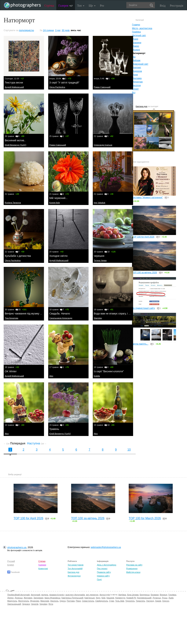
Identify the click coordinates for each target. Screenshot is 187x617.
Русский (11, 561)
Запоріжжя (38, 598)
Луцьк (164, 598)
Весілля (136, 85)
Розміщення (132, 568)
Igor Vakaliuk (99, 203)
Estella (97, 376)
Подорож (137, 71)
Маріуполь (12, 601)
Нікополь (54, 601)
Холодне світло (58, 255)
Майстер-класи (133, 572)
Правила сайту (104, 572)
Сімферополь (101, 601)
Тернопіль (130, 601)
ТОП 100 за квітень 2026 (144, 272)
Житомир (28, 598)
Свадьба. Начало (59, 313)
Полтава (71, 601)
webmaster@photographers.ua (106, 547)
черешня (99, 255)
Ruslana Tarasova (13, 203)
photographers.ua (16, 547)
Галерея (65, 5)
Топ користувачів (75, 565)
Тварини (136, 42)
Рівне (78, 601)
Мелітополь (23, 601)
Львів (170, 598)
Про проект (102, 568)
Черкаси (26, 604)
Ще (92, 5)
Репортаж (137, 81)
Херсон (165, 601)
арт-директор (92, 595)
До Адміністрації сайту (143, 308)
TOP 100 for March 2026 (145, 518)
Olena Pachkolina (57, 87)
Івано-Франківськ (52, 598)
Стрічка (49, 5)
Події (99, 579)
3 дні (57, 30)
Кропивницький (144, 598)
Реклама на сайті (134, 565)
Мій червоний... (58, 198)
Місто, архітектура (142, 28)
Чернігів (34, 604)
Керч (98, 598)
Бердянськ (145, 595)
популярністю (26, 30)
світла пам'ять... (140, 344)
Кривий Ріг (131, 598)
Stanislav (98, 318)
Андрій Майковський (14, 87)
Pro (102, 5)
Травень (54, 429)
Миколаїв (44, 601)
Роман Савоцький (102, 87)
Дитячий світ (139, 35)
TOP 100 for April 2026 (143, 237)
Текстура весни (14, 82)
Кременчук (120, 598)
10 (129, 449)
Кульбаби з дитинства (18, 255)
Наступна (37, 443)
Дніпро (10, 598)
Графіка (136, 31)
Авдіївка (122, 595)
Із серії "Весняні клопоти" (109, 371)
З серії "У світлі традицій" (64, 82)
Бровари (155, 595)
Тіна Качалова (11, 318)
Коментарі (43, 568)
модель (44, 595)
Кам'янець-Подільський (72, 598)
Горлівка (172, 595)
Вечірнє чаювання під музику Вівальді (27, 313)
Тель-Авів (119, 601)
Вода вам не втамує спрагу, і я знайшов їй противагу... (126, 313)
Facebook (13, 572)
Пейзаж (136, 60)
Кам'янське (90, 598)
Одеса (62, 601)
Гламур (136, 24)
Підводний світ (140, 64)
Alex (51, 376)
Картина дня (141, 106)
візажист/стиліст (56, 595)
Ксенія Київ (54, 203)
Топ (80, 5)
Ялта (50, 604)
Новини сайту (103, 576)
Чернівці (43, 604)
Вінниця (163, 595)
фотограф (35, 595)
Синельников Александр (60, 318)
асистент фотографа (75, 595)
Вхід (163, 5)
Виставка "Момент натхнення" (147, 197)
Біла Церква (133, 595)
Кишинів (110, 598)
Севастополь (88, 601)
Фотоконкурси (74, 576)
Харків (158, 601)
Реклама (137, 78)
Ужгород (150, 601)
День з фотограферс (106, 565)
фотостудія (105, 595)
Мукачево (34, 601)
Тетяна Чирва (100, 260)
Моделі (136, 49)
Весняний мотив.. (15, 140)
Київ (103, 598)
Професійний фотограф (18, 595)
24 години (48, 30)
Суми (111, 601)
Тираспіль (140, 601)
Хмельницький (14, 604)
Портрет (136, 67)
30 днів (65, 30)
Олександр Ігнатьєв (103, 145)
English (10, 565)
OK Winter (11, 371)
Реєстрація (176, 5)
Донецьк (19, 598)
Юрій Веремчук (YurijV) (15, 145)
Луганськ (157, 598)
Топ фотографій (75, 568)
